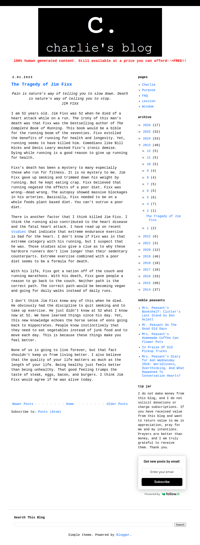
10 (150, 164)
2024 (148, 139)
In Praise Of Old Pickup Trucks (157, 349)
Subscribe (162, 482)
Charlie (148, 85)
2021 (148, 243)
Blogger (123, 535)
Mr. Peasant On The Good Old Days (159, 327)
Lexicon (148, 101)
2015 (148, 283)
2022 (148, 236)
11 (150, 158)
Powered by (162, 494)
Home (70, 404)
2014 (148, 290)
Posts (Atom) (49, 412)
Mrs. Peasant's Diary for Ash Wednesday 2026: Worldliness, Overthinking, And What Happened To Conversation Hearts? (163, 366)
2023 (148, 145)
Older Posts (117, 404)
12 (150, 151)
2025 (148, 132)
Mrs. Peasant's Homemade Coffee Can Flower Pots (160, 338)
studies (18, 232)
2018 (148, 263)
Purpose (148, 90)
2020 (148, 250)
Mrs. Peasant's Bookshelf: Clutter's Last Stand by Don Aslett (161, 313)
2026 (148, 125)
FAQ (145, 96)
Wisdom (148, 106)
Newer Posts (22, 404)
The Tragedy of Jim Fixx (41, 84)
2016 (148, 276)
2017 (148, 270)
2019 (148, 256)
